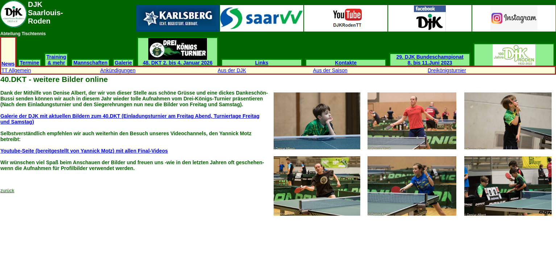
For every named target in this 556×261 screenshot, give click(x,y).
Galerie (123, 63)
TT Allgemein (16, 70)
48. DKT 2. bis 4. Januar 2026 (177, 60)
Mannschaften (90, 63)
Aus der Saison (330, 70)
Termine (29, 63)
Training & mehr (56, 60)
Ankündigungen (117, 70)
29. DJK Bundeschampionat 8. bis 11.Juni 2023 (430, 60)
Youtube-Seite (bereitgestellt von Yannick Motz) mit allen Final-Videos (84, 151)
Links (262, 63)
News (8, 64)
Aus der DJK (232, 70)
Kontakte (346, 63)
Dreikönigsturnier (447, 70)
